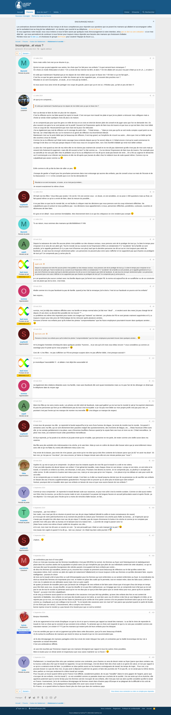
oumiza (24, 299)
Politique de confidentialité (131, 708)
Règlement (116, 708)
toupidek (24, 520)
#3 (153, 192)
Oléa (24, 473)
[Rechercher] (148, 12)
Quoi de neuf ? (42, 12)
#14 (153, 460)
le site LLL (35, 37)
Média (56, 12)
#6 (153, 259)
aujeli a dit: (38, 264)
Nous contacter (106, 708)
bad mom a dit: (40, 334)
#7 (153, 286)
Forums (29, 12)
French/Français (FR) (37, 708)
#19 (153, 612)
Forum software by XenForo (85, 713)
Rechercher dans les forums (41, 16)
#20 (153, 657)
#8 (153, 306)
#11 (153, 381)
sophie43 (24, 205)
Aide (143, 708)
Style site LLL (21, 708)
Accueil (20, 12)
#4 (153, 219)
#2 (153, 95)
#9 (153, 329)
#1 (153, 58)
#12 (153, 401)
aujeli (23, 252)
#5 (153, 239)
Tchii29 (24, 108)
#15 (153, 487)
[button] (50, 12)
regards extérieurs (46, 49)
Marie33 (20, 49)
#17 (153, 535)
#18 (153, 555)
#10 (153, 358)
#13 (153, 421)
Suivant (25, 53)
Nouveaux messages (22, 16)
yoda (24, 500)
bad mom (24, 272)
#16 (153, 508)
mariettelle (23, 568)
